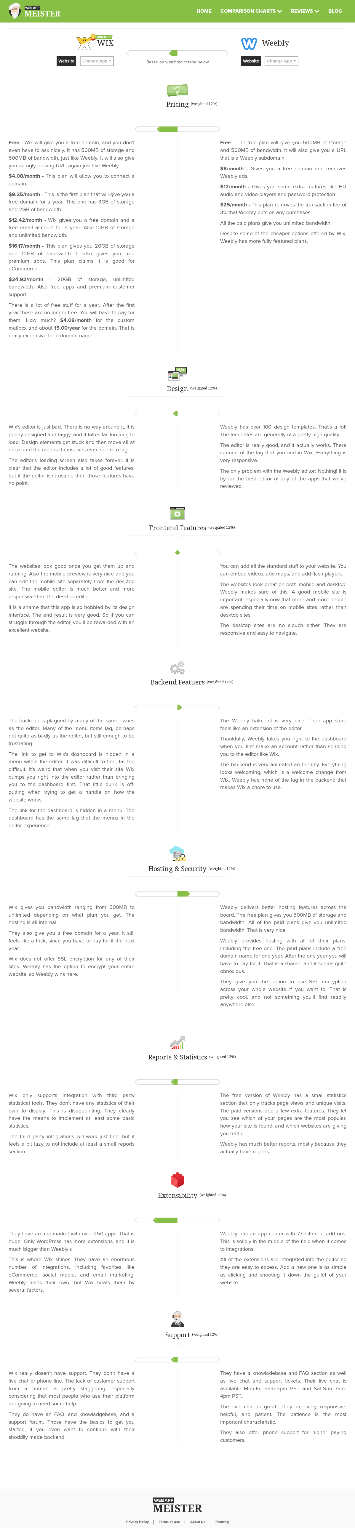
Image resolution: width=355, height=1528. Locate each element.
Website (66, 61)
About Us (197, 1507)
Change (96, 61)
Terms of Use (169, 1507)
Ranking (222, 1507)
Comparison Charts (248, 11)
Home (204, 11)
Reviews (302, 11)
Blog (335, 11)
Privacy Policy (137, 1507)
